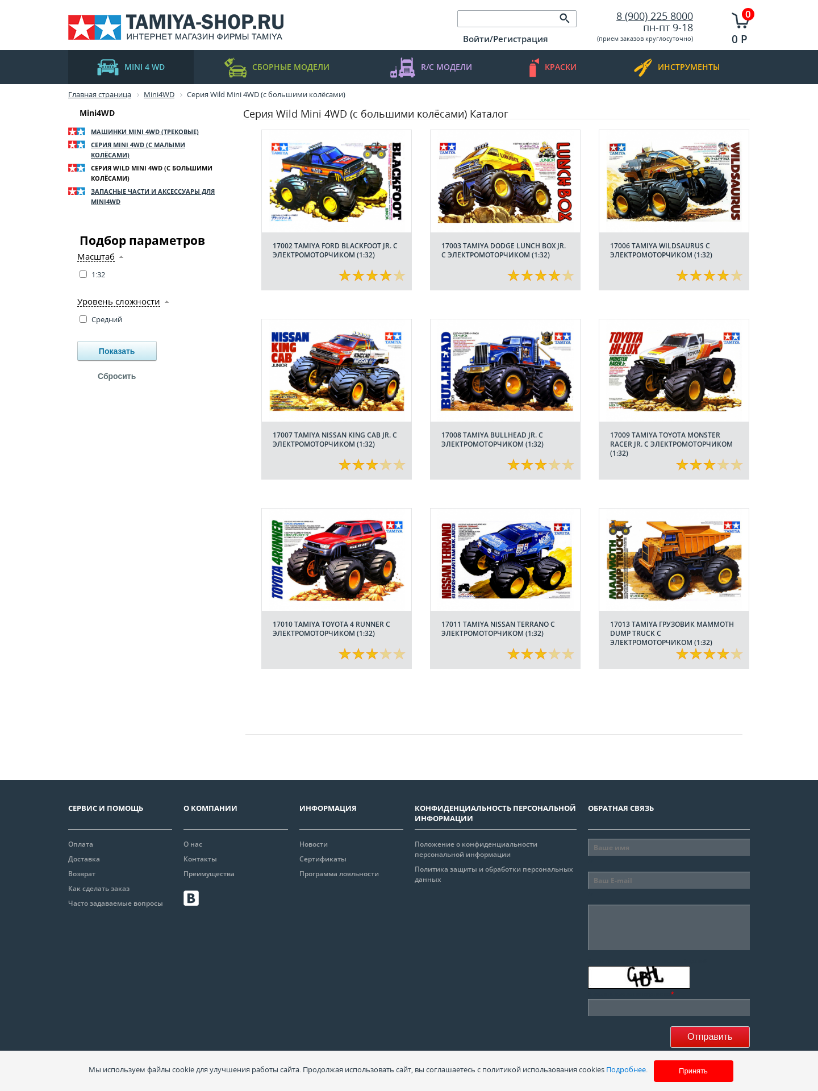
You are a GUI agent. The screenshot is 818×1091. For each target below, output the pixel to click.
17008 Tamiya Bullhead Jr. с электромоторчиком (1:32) (492, 439)
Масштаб (96, 256)
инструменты (677, 67)
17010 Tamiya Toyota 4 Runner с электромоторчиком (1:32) (331, 628)
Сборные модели (276, 67)
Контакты (200, 859)
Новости (313, 844)
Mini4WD (97, 112)
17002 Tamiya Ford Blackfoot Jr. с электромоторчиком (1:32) (335, 250)
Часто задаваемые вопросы (115, 903)
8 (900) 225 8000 (654, 16)
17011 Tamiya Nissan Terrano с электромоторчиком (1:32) (498, 628)
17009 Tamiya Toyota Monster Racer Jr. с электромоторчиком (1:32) (671, 444)
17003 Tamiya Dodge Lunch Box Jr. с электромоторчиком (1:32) (503, 250)
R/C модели (431, 67)
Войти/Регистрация (505, 38)
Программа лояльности (339, 873)
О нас (192, 844)
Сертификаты (323, 859)
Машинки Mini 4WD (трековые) (145, 131)
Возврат (81, 873)
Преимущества (209, 873)
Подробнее (626, 1069)
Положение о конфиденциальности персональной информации (476, 849)
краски (553, 67)
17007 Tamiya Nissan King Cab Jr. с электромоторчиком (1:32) (335, 439)
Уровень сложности (118, 301)
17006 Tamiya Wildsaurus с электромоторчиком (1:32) (661, 250)
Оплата (80, 844)
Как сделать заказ (99, 888)
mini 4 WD (131, 67)
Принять (693, 1071)
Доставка (84, 859)
